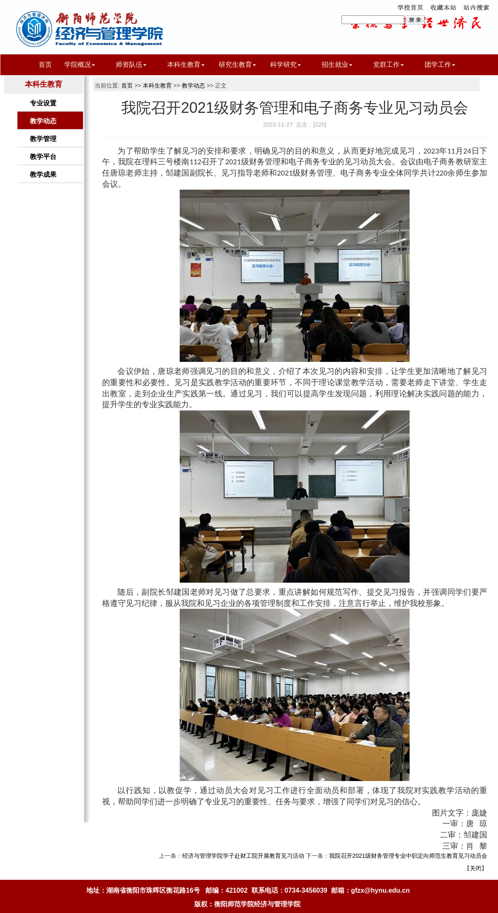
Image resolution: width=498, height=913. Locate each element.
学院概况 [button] (79, 64)
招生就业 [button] (337, 64)
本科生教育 (157, 85)
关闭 (475, 868)
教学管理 (43, 138)
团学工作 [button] (440, 64)
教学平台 (43, 156)
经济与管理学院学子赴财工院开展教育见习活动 (243, 855)
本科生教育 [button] (186, 64)
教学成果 (43, 174)
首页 (45, 64)
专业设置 (43, 103)
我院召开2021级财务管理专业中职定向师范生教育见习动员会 (408, 855)
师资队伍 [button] (131, 64)
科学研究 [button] (285, 64)
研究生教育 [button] (237, 64)
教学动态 (43, 120)
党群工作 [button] (388, 64)
